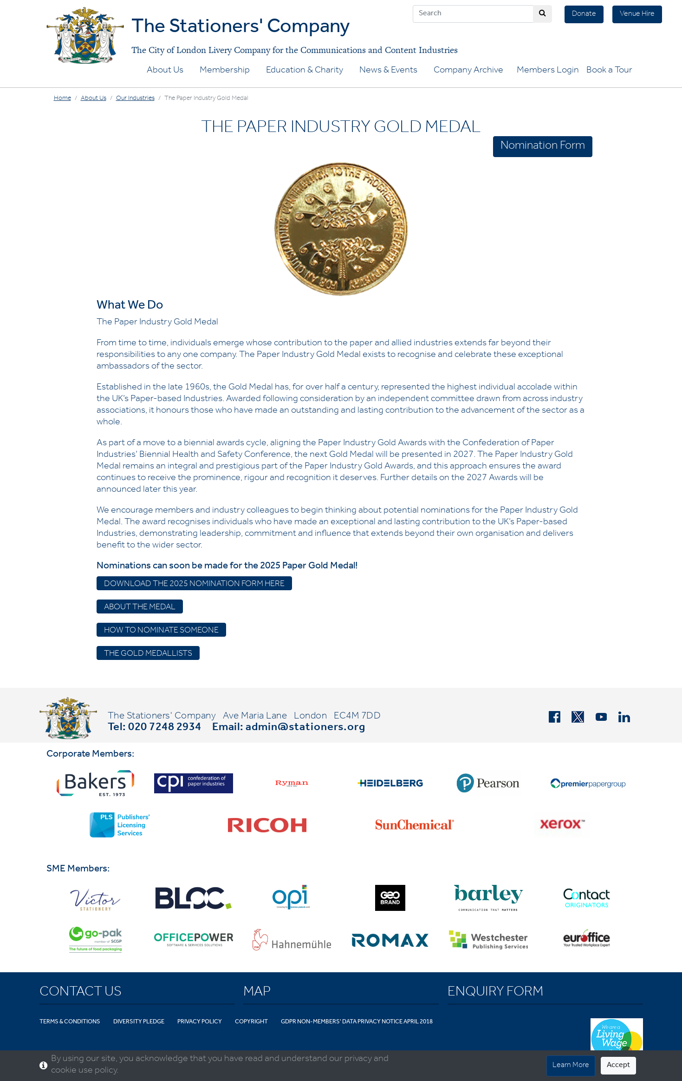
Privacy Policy (199, 1022)
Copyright (251, 1022)
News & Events (388, 71)
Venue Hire (637, 14)
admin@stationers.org (305, 728)
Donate (584, 14)
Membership (225, 71)
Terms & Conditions (69, 1022)
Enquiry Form (495, 993)
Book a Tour (609, 71)
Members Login (548, 71)
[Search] (473, 14)
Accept (618, 1065)
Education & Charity (304, 71)
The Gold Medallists (148, 654)
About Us (165, 71)
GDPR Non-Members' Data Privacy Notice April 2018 (357, 1022)
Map (257, 993)
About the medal (139, 608)
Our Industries (135, 99)
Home (62, 99)
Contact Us (80, 993)
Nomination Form (542, 146)
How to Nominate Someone (161, 631)
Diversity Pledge (138, 1022)
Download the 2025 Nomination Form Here (194, 584)
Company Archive (468, 71)
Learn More (570, 1065)
